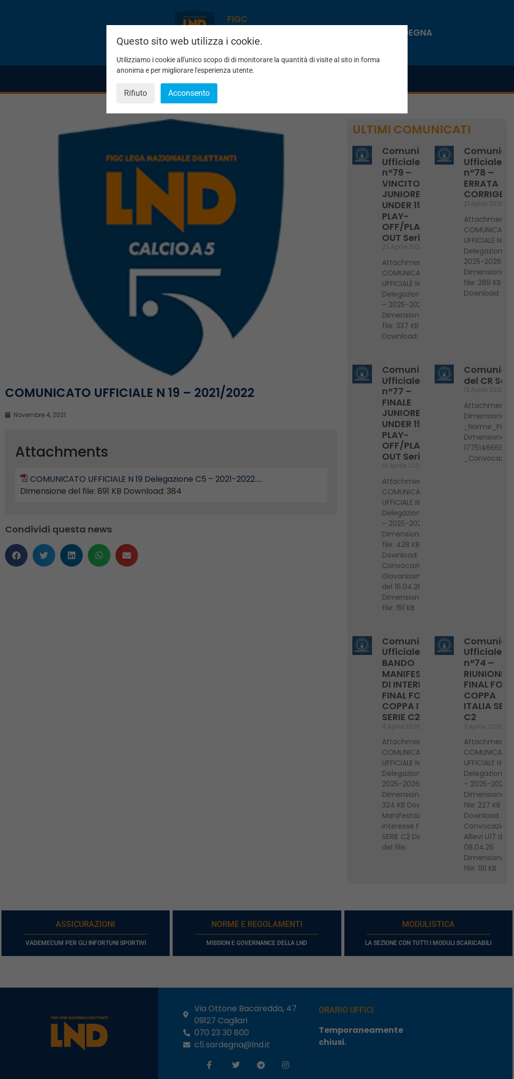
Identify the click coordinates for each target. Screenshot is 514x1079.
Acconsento (189, 93)
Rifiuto (135, 93)
